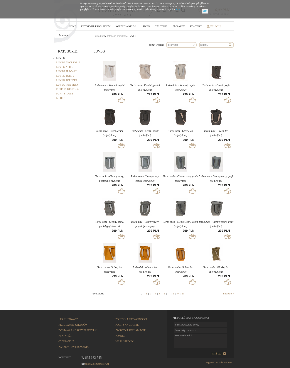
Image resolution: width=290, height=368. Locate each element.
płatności (65, 336)
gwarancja (66, 341)
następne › (228, 293)
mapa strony (124, 341)
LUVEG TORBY (65, 75)
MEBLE (60, 98)
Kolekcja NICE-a (126, 26)
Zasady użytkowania (73, 347)
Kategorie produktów (117, 36)
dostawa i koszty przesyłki (77, 330)
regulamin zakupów (73, 324)
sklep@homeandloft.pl (97, 363)
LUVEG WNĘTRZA (67, 84)
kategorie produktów (95, 26)
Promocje (179, 26)
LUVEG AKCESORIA (68, 62)
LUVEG (146, 26)
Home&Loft (99, 36)
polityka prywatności (131, 319)
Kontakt (196, 26)
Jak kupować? (68, 319)
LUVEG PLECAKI (66, 71)
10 (183, 293)
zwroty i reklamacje (130, 330)
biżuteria (161, 26)
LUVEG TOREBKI (66, 80)
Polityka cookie (127, 324)
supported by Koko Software (219, 362)
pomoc (120, 336)
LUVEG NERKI (65, 67)
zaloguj (215, 26)
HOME (72, 26)
